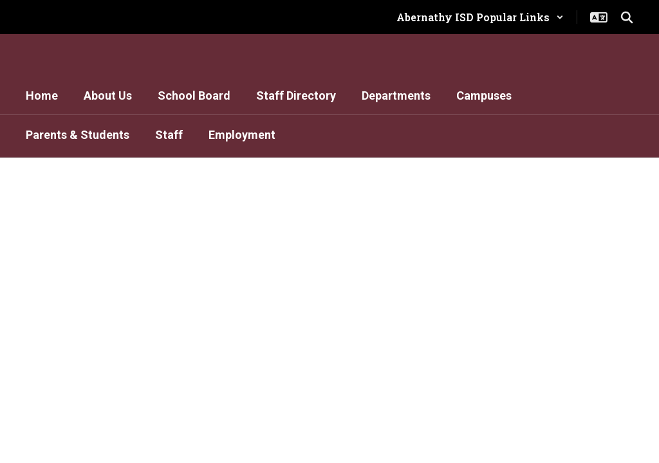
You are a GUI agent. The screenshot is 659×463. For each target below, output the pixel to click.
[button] (480, 17)
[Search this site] (626, 17)
